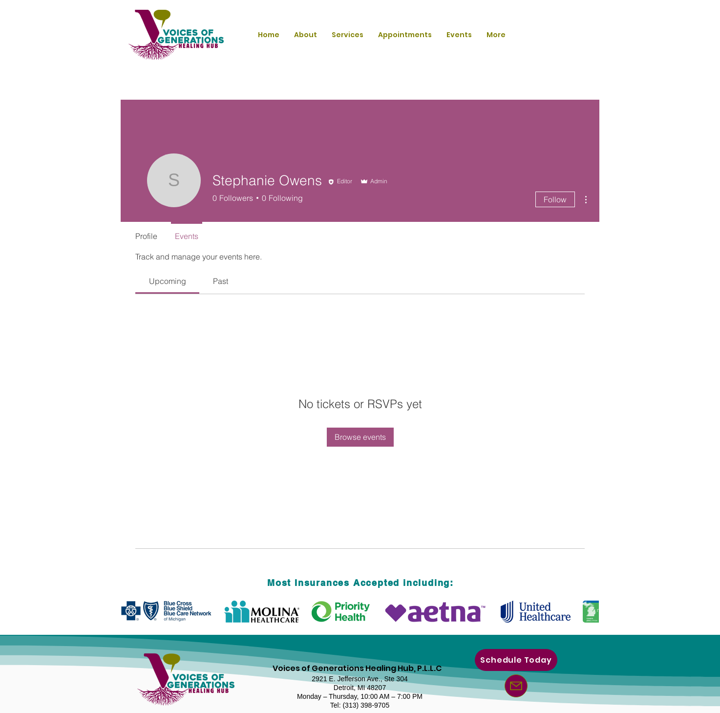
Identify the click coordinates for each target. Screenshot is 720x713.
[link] (167, 281)
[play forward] (586, 612)
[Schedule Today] (516, 660)
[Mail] (516, 685)
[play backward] (133, 612)
